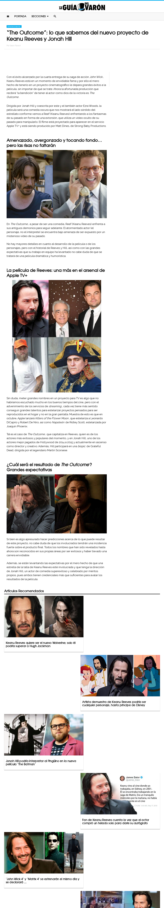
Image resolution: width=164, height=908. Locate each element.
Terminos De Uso (103, 893)
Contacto (58, 893)
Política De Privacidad (78, 893)
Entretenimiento (14, 27)
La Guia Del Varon (82, 6)
